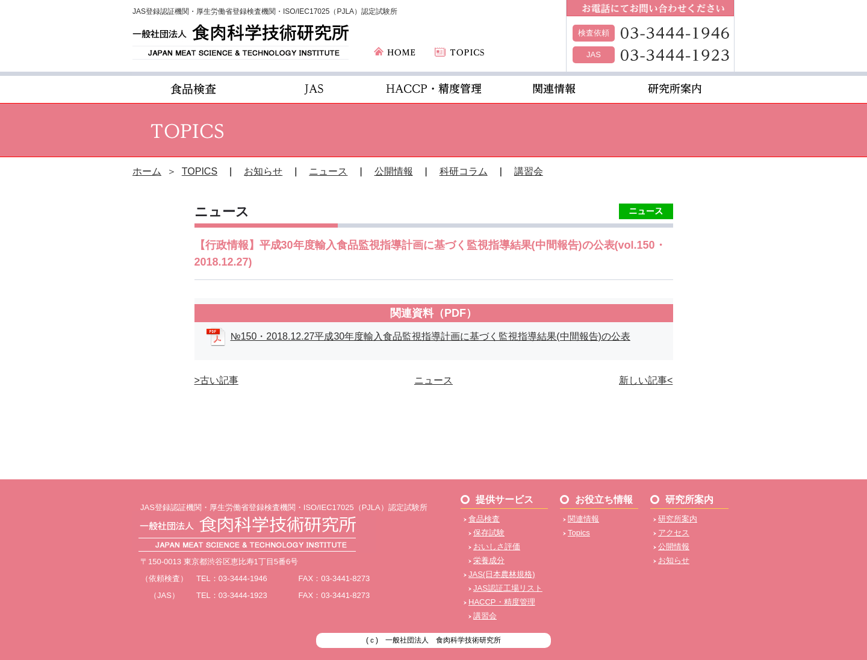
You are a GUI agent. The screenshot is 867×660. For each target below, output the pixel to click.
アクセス (673, 532)
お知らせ (263, 171)
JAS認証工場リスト (507, 588)
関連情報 (583, 518)
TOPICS (199, 171)
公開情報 (393, 171)
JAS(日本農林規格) (501, 574)
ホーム (146, 171)
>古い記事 (216, 380)
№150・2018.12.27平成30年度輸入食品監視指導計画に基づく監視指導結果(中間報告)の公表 (430, 336)
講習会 (528, 171)
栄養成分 (489, 560)
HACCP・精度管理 (501, 601)
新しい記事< (646, 380)
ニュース (328, 171)
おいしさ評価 (496, 546)
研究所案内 (677, 518)
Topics (579, 532)
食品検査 (484, 518)
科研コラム (464, 171)
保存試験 (489, 532)
